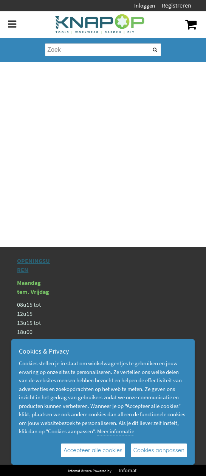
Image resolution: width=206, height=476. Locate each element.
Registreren (176, 5)
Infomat (128, 470)
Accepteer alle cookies (93, 450)
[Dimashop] (100, 24)
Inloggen (144, 5)
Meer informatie (115, 431)
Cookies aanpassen (158, 450)
